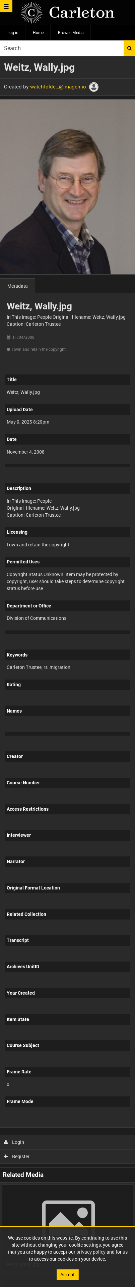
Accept (67, 1274)
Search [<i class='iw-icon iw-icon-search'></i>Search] (129, 48)
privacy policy (91, 1252)
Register (17, 1156)
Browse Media (71, 32)
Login (14, 1142)
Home (38, 32)
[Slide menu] (6, 6)
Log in (12, 32)
